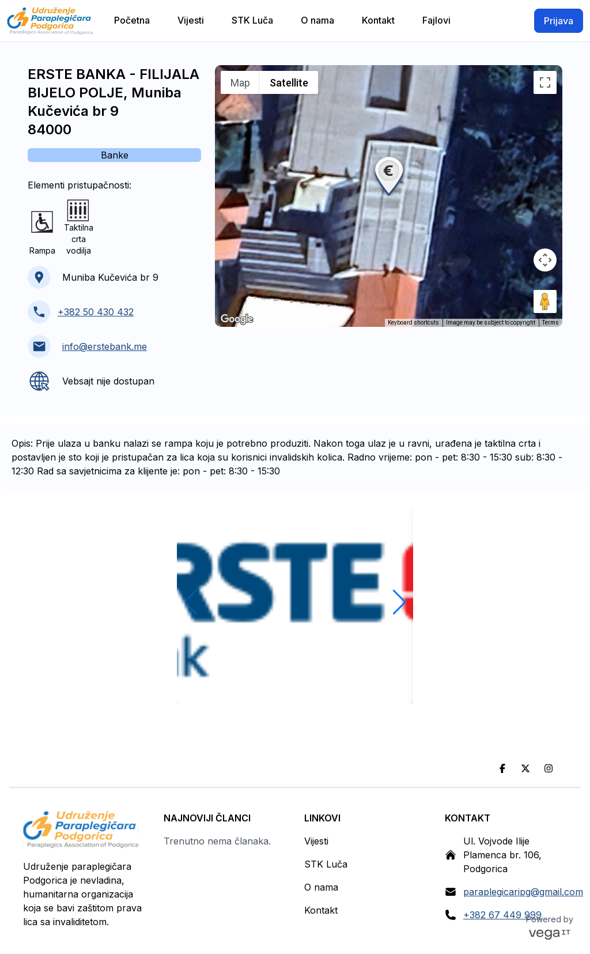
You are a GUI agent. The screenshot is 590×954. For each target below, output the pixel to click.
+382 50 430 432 (96, 312)
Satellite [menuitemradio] (289, 83)
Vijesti (316, 841)
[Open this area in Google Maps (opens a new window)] (237, 319)
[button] (389, 175)
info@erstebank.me (104, 346)
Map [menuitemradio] (240, 83)
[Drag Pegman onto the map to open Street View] (545, 301)
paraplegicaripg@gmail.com (523, 892)
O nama (321, 887)
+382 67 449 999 (502, 915)
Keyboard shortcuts (413, 322)
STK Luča (325, 864)
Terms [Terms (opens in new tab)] (550, 322)
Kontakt (321, 910)
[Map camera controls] (545, 260)
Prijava (558, 21)
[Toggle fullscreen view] (545, 82)
